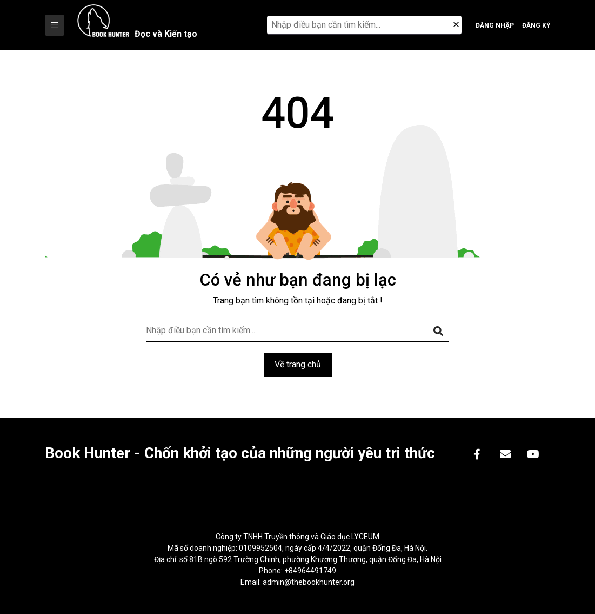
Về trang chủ (298, 364)
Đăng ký (536, 25)
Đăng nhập (495, 25)
